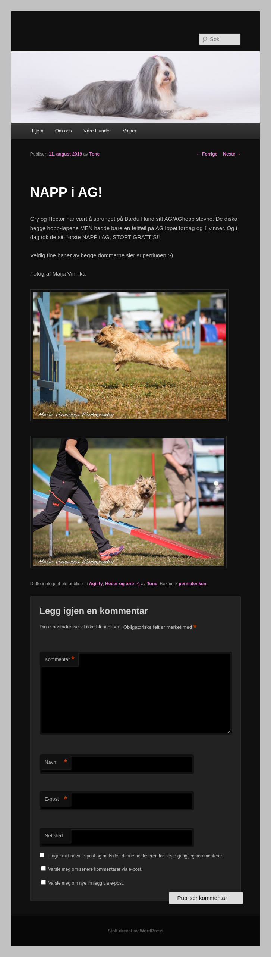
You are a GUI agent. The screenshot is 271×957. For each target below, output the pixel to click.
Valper (129, 131)
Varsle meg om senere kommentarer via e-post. (95, 869)
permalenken (192, 583)
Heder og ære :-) (122, 583)
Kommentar (60, 659)
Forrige (207, 154)
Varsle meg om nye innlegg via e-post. (86, 883)
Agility (96, 583)
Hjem (37, 131)
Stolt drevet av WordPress (135, 931)
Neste (232, 154)
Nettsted (54, 835)
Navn (56, 762)
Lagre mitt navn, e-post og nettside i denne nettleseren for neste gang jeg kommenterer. (136, 856)
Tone (94, 154)
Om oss (63, 131)
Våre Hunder (97, 131)
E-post (56, 799)
